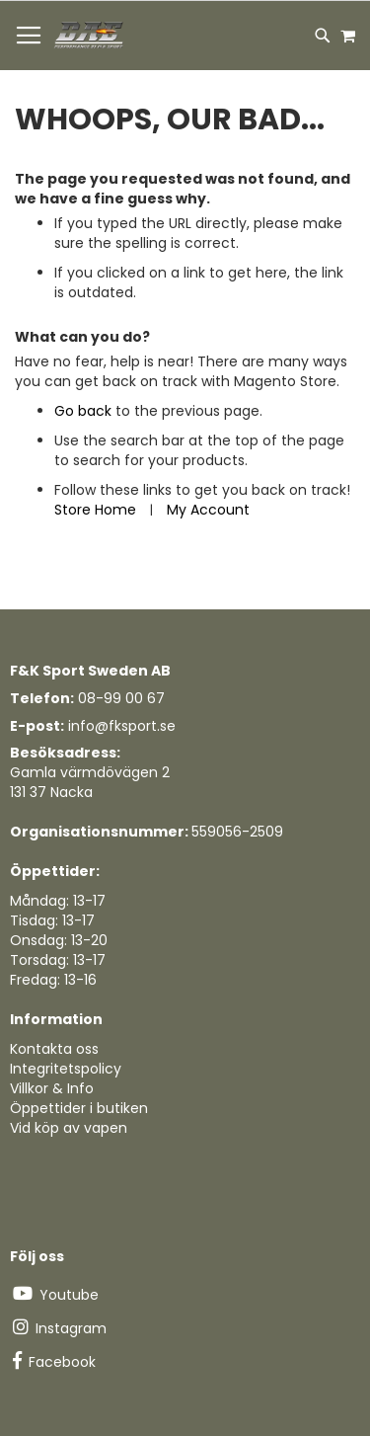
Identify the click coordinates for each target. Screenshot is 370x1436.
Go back (82, 411)
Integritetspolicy (65, 1068)
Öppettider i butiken (79, 1108)
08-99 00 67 (121, 698)
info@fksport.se (122, 726)
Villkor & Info (52, 1088)
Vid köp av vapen (68, 1128)
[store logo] (89, 35)
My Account (208, 509)
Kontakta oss (54, 1049)
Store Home (95, 509)
